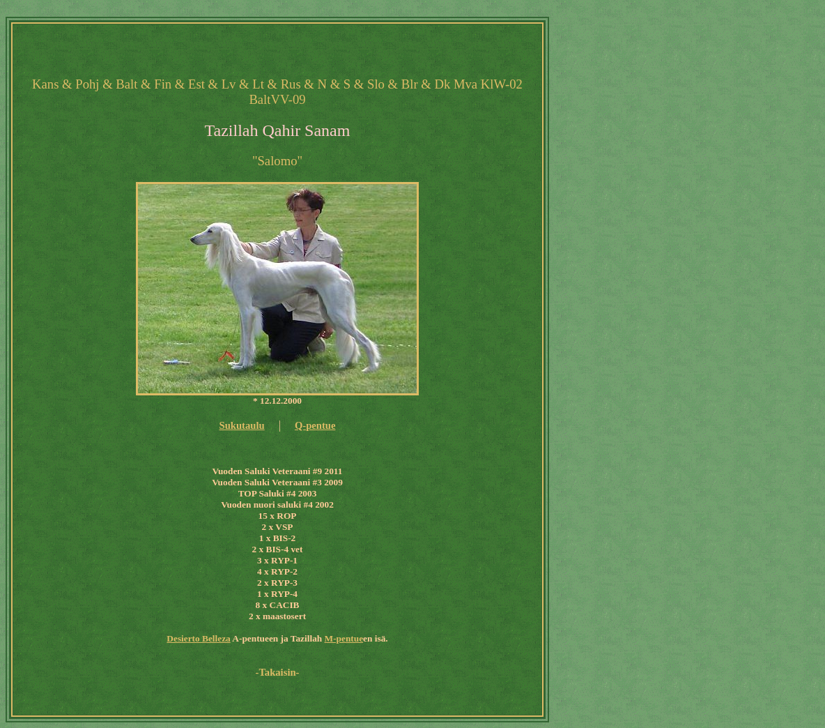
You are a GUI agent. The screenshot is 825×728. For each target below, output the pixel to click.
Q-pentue (315, 425)
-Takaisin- (278, 672)
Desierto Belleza (198, 638)
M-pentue (344, 638)
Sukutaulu (241, 425)
